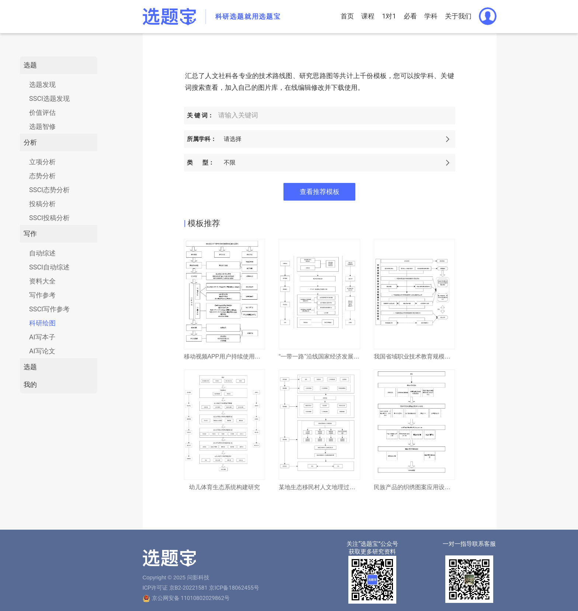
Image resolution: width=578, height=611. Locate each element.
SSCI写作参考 (49, 309)
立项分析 (42, 162)
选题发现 (42, 84)
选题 (30, 65)
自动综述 (42, 253)
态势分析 (42, 176)
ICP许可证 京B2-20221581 (175, 587)
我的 (30, 384)
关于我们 (458, 16)
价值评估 (42, 112)
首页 (347, 16)
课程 (368, 16)
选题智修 (42, 126)
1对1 (389, 16)
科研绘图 (42, 323)
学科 (431, 16)
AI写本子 (42, 337)
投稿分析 (42, 204)
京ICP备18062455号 (234, 587)
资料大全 (42, 281)
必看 (410, 16)
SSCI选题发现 (49, 98)
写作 (30, 233)
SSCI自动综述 (49, 267)
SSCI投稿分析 (49, 218)
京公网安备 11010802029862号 (191, 598)
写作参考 (42, 295)
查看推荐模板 (320, 191)
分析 (30, 142)
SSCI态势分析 (49, 190)
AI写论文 (42, 351)
